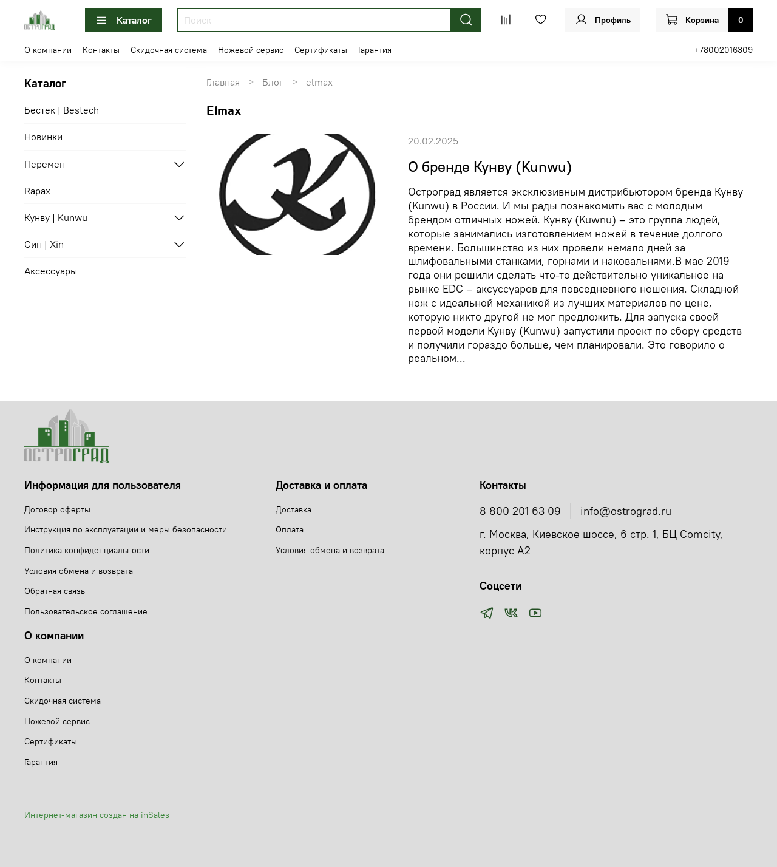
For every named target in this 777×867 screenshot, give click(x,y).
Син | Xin (44, 244)
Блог (272, 82)
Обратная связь (54, 590)
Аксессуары (50, 271)
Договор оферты (57, 509)
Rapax (37, 191)
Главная (223, 82)
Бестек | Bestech (61, 110)
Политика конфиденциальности (86, 550)
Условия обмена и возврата (78, 570)
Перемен (44, 164)
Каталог (123, 20)
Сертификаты (320, 49)
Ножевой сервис (250, 49)
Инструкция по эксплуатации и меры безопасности (125, 529)
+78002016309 (723, 49)
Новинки (43, 137)
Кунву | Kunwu (55, 217)
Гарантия (375, 49)
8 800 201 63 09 (520, 511)
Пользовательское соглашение (86, 611)
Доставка (293, 509)
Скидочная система (169, 49)
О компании (48, 49)
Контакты (101, 49)
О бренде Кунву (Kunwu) (490, 166)
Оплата (290, 529)
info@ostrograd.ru (625, 511)
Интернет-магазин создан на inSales (96, 814)
